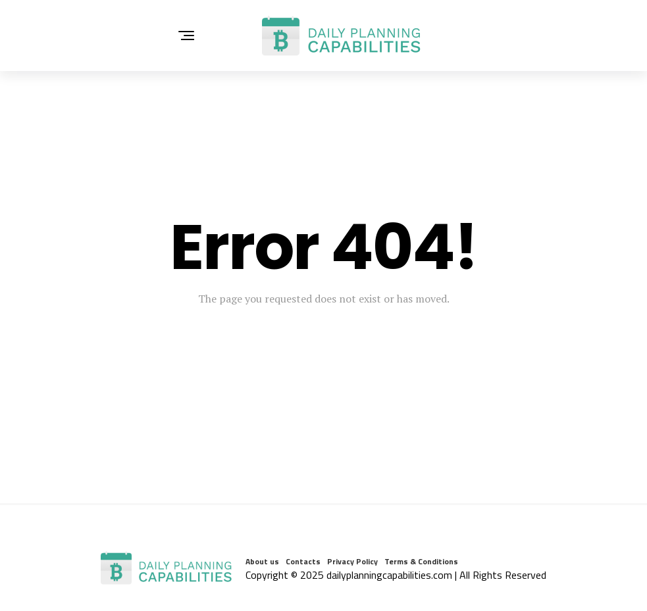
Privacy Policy (352, 561)
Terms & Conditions (421, 561)
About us (262, 561)
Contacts (303, 561)
